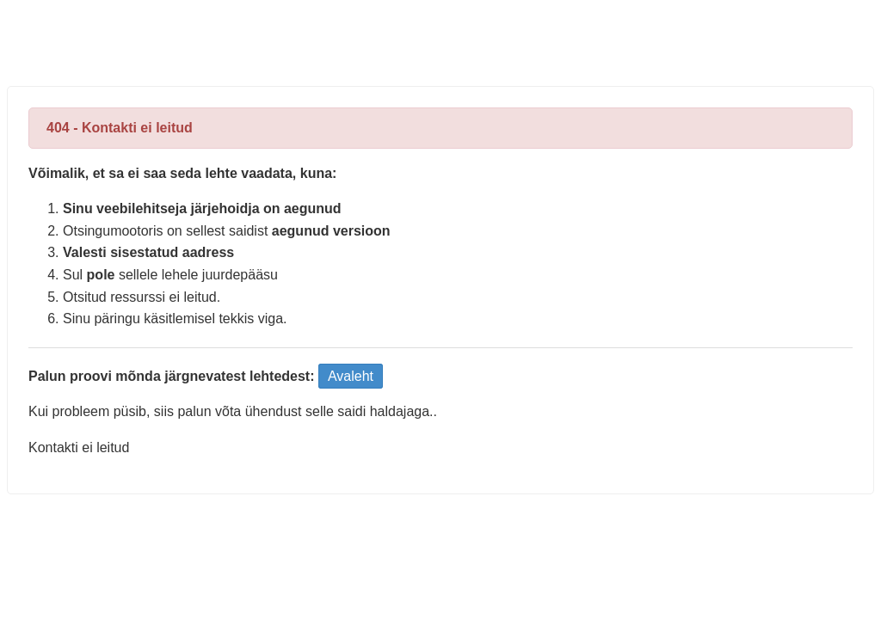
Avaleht (350, 376)
